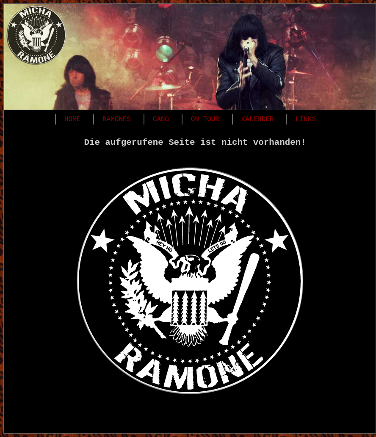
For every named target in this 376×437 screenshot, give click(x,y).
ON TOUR (205, 119)
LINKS (306, 119)
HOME (72, 119)
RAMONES (116, 119)
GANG (161, 119)
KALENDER (257, 119)
